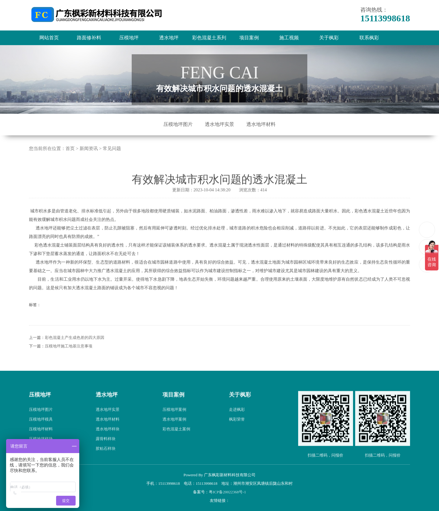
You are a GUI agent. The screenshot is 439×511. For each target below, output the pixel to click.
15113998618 (427, 229)
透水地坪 (169, 37)
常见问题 (112, 148)
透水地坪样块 (108, 440)
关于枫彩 (329, 37)
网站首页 (49, 37)
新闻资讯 (89, 148)
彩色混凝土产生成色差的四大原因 (74, 348)
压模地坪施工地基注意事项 (68, 357)
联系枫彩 (369, 37)
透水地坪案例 (174, 430)
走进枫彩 (237, 420)
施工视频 (289, 37)
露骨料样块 (106, 450)
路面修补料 (89, 37)
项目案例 (249, 37)
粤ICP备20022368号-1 (227, 492)
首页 (70, 148)
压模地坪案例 (174, 420)
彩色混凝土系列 (209, 37)
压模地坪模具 (41, 430)
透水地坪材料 (261, 124)
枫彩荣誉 (237, 430)
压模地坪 (129, 37)
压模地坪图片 (178, 124)
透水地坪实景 (219, 124)
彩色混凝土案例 (176, 440)
